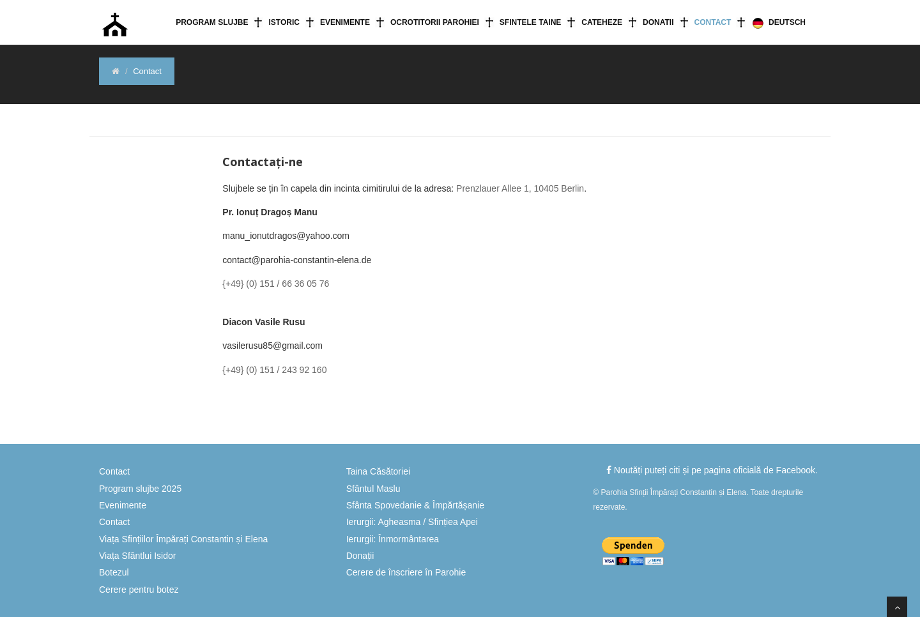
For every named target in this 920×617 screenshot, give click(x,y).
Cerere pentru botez (139, 589)
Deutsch (778, 23)
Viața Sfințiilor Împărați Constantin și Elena (183, 539)
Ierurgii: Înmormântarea (393, 539)
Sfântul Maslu (373, 489)
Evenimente (345, 22)
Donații (360, 556)
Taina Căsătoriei (378, 471)
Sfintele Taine (530, 22)
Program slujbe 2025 (140, 489)
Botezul (114, 572)
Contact (713, 22)
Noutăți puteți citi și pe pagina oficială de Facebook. (712, 470)
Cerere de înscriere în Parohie (406, 572)
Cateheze (601, 22)
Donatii (658, 22)
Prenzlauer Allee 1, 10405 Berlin (520, 188)
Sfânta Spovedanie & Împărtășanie (415, 505)
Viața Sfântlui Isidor (137, 556)
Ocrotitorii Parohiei (434, 22)
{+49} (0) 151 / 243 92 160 (274, 370)
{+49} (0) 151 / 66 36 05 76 (275, 283)
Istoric (283, 22)
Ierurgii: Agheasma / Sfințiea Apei (412, 522)
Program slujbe (212, 22)
